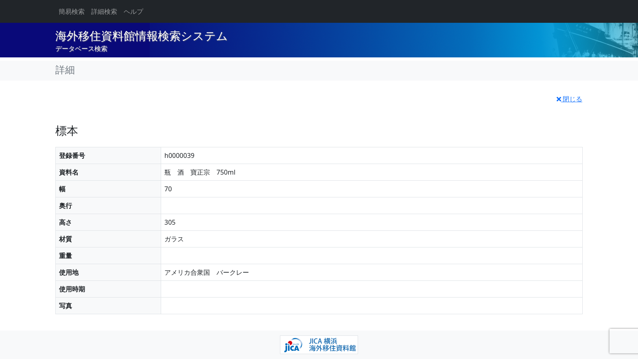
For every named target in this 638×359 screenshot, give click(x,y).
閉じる (569, 98)
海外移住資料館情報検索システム (141, 36)
